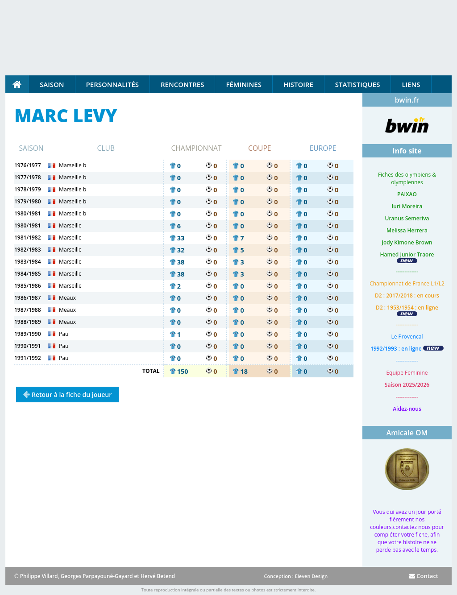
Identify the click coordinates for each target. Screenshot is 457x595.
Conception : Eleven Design (296, 576)
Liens (411, 84)
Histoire (298, 84)
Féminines (243, 84)
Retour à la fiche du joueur (72, 394)
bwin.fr (407, 100)
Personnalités (112, 84)
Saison (52, 84)
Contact (423, 576)
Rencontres (182, 84)
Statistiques (357, 84)
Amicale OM (407, 433)
